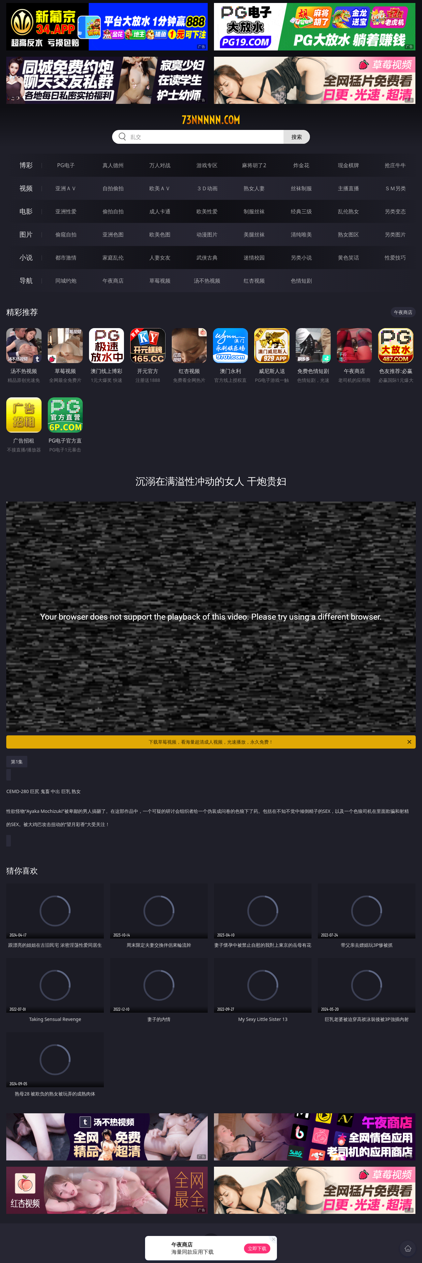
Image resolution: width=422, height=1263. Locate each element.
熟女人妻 (254, 188)
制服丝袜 (254, 211)
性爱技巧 (395, 257)
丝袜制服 (301, 188)
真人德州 (113, 165)
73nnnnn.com (211, 120)
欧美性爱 (207, 211)
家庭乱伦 (113, 257)
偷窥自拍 (65, 234)
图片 (26, 234)
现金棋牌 (348, 165)
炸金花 (301, 165)
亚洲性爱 (65, 211)
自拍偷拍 (113, 188)
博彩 (26, 165)
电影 (26, 211)
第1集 (17, 761)
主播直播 (348, 188)
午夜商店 (113, 280)
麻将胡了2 (254, 165)
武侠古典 (207, 257)
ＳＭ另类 (395, 188)
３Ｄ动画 (207, 188)
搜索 (296, 136)
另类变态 (395, 211)
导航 (26, 280)
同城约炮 (65, 280)
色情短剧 (301, 280)
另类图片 (395, 234)
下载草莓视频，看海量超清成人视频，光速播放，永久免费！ (280, 742)
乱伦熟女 (348, 211)
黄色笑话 (348, 257)
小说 (26, 257)
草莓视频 (159, 280)
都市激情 (65, 257)
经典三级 (301, 211)
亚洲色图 (113, 234)
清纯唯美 (301, 234)
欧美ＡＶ (159, 188)
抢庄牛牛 (395, 165)
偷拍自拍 (113, 211)
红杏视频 (254, 280)
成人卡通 (159, 211)
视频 (26, 188)
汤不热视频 (207, 280)
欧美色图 (159, 234)
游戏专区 (207, 165)
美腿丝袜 (254, 234)
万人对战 (159, 165)
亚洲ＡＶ (65, 188)
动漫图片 (207, 234)
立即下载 (257, 1248)
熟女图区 (348, 234)
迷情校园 (254, 257)
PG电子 (66, 165)
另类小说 (301, 257)
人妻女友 (159, 257)
